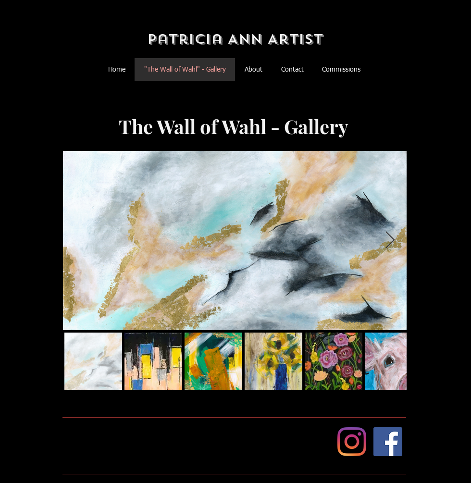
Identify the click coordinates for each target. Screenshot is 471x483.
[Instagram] (351, 441)
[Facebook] (387, 441)
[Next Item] (390, 240)
